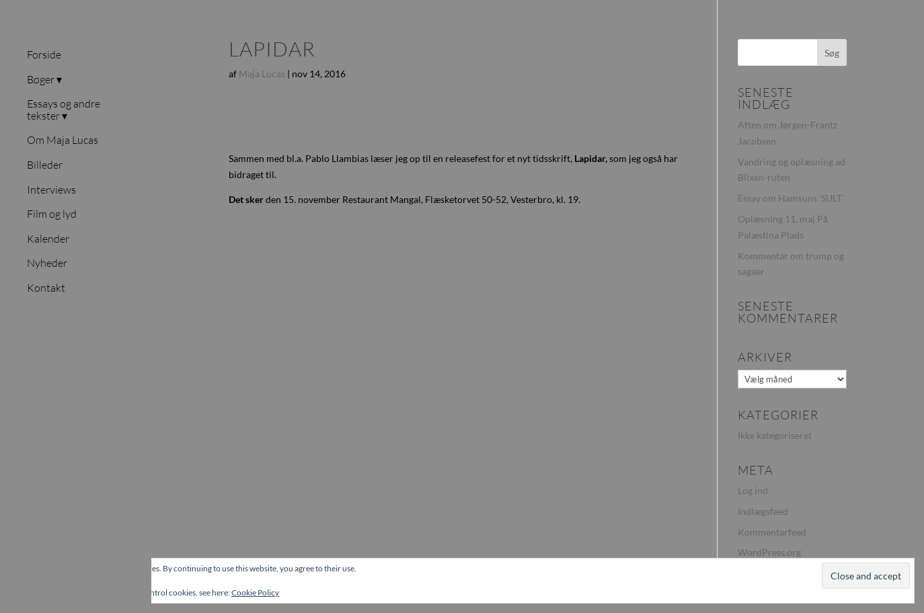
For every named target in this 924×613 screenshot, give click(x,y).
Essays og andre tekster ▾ (63, 110)
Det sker (246, 199)
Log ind (753, 490)
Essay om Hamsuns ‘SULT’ (791, 198)
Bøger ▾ (44, 80)
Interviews (51, 190)
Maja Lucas (262, 73)
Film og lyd (52, 214)
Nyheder (47, 263)
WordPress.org (769, 552)
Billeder (45, 165)
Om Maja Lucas (62, 140)
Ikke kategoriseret (775, 435)
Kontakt (46, 288)
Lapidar (589, 158)
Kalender (48, 239)
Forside (44, 55)
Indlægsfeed (763, 511)
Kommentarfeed (772, 532)
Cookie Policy (255, 592)
